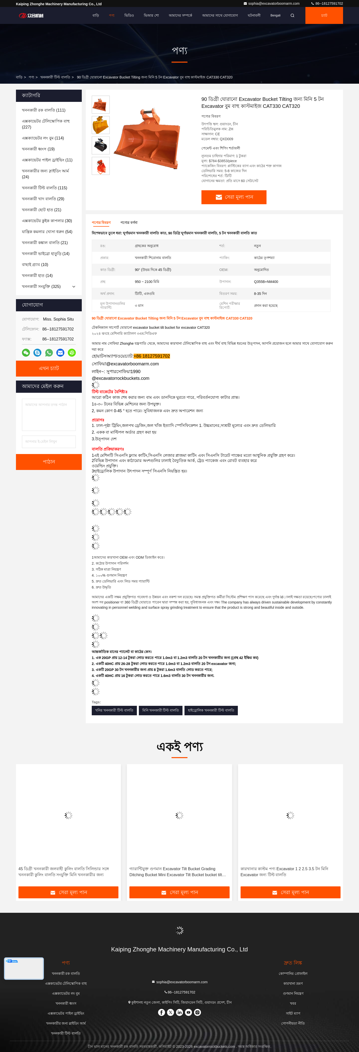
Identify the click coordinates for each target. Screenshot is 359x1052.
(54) (47, 232)
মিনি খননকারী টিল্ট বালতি (160, 710)
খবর (293, 1003)
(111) (44, 110)
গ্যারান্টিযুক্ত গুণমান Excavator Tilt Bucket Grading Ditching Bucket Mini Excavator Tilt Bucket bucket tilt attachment (175, 872)
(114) (43, 138)
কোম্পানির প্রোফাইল (293, 974)
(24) (45, 174)
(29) (43, 199)
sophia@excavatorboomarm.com (272, 3)
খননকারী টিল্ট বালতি (55, 77)
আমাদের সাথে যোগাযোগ (220, 15)
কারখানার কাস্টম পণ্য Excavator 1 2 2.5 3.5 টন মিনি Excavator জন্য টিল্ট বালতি (284, 872)
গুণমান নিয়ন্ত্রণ (293, 993)
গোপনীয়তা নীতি (293, 1023)
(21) (41, 210)
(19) (38, 149)
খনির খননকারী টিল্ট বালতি (114, 710)
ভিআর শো (151, 15)
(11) (47, 160)
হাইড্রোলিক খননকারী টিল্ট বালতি (211, 710)
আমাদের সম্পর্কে (180, 15)
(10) (35, 265)
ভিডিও (129, 15)
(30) (47, 221)
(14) (46, 254)
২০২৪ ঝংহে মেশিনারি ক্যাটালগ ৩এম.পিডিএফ (124, 333)
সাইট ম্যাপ (293, 1013)
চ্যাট (324, 15)
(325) (41, 286)
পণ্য (111, 15)
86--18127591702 (327, 3)
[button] (100, 172)
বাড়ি (95, 15)
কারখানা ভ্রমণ (293, 984)
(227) (46, 124)
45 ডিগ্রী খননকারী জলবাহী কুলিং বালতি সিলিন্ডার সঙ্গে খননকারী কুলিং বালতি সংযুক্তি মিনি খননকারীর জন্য (63, 872)
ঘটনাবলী (254, 15)
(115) (44, 188)
